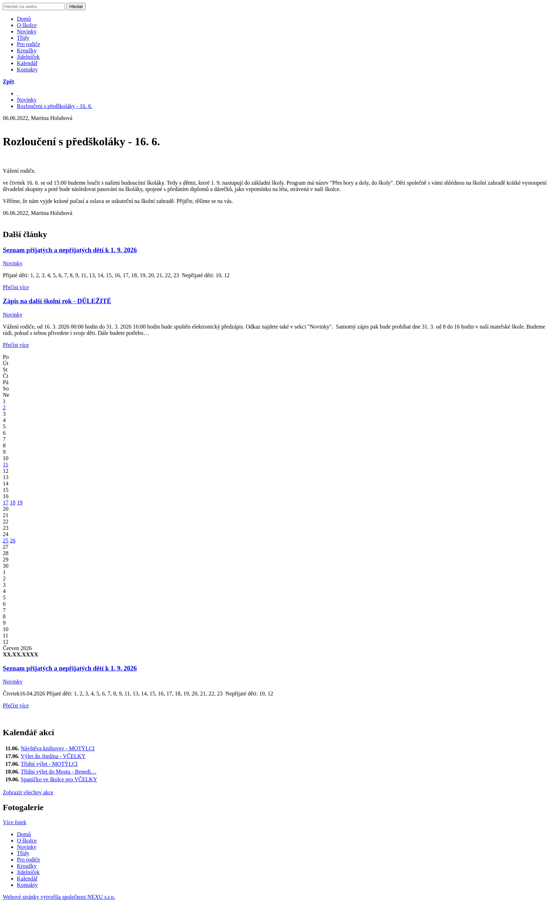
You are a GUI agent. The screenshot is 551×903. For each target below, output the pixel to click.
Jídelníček (28, 57)
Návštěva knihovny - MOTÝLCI (58, 748)
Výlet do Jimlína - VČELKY (53, 756)
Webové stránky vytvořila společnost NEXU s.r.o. (59, 897)
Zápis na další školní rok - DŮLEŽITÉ (57, 301)
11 (5, 465)
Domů (24, 19)
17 (5, 502)
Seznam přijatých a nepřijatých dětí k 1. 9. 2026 (70, 250)
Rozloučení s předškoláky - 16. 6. (54, 106)
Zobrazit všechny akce (28, 792)
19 (19, 502)
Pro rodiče (28, 44)
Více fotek (14, 822)
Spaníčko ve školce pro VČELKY (59, 779)
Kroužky (27, 50)
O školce (27, 25)
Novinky (27, 31)
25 (5, 540)
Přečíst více (16, 287)
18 (12, 502)
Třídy (23, 38)
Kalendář (27, 63)
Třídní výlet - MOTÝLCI (49, 764)
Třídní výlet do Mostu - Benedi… (59, 772)
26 (12, 540)
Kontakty (27, 69)
